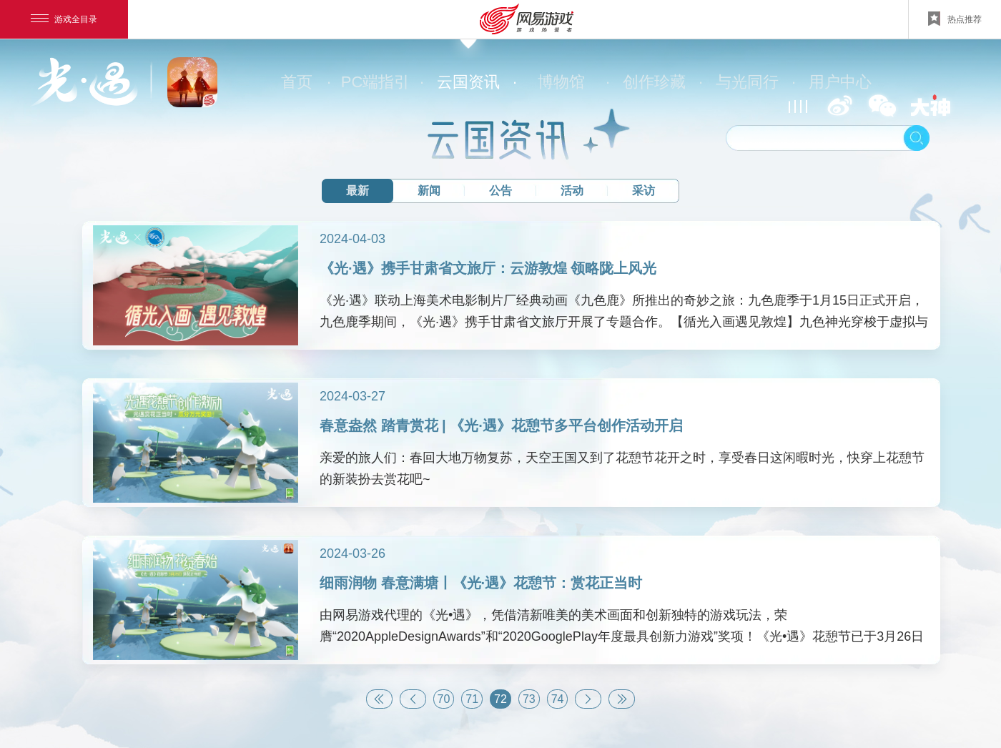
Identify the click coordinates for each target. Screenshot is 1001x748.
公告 (500, 190)
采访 (643, 190)
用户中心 (840, 82)
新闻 (429, 190)
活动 (572, 190)
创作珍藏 (662, 82)
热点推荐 (955, 18)
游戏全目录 (64, 19)
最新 (357, 190)
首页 (305, 82)
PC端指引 (381, 82)
